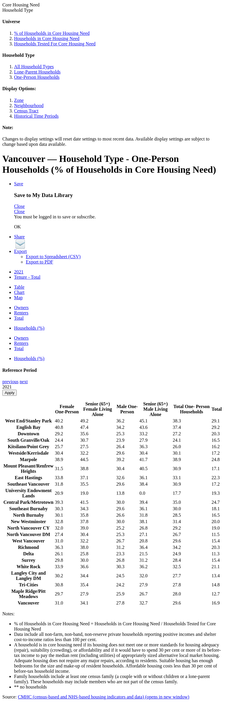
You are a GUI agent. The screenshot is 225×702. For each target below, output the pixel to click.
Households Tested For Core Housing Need (55, 43)
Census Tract (26, 110)
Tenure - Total (27, 277)
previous (10, 381)
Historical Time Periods (36, 116)
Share (19, 236)
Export (20, 251)
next (24, 381)
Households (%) (29, 328)
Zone (19, 100)
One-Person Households (36, 77)
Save (18, 183)
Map (18, 297)
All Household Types (34, 66)
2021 (18, 271)
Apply (9, 393)
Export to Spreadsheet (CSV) (53, 256)
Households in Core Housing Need (46, 38)
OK (17, 226)
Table (19, 287)
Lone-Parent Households (37, 71)
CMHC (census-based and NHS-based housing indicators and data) (103, 696)
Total (19, 318)
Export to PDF (39, 261)
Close (19, 206)
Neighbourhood (28, 105)
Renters (21, 312)
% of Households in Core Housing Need (52, 33)
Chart (19, 292)
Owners (21, 307)
